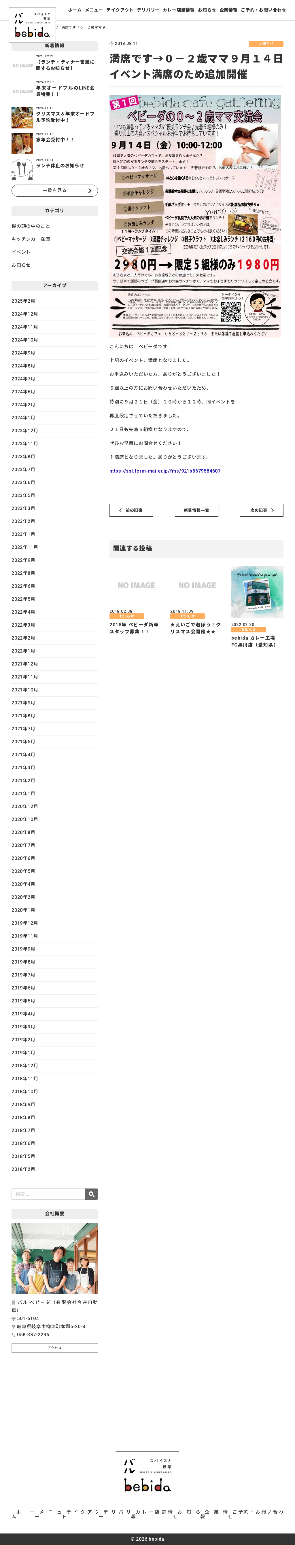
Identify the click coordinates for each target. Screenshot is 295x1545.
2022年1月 (23, 651)
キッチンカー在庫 (31, 239)
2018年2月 (23, 1169)
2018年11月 (25, 1078)
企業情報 (229, 10)
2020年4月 (23, 884)
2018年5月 (23, 1156)
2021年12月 (25, 664)
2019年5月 (23, 1001)
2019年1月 (23, 1052)
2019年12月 (25, 923)
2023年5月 (23, 495)
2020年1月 (23, 910)
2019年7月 (23, 975)
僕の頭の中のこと (31, 226)
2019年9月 (23, 949)
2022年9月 (23, 560)
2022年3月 (23, 625)
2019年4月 (23, 1014)
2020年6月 (23, 858)
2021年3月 (23, 767)
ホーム (75, 10)
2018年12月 (25, 1065)
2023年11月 (25, 443)
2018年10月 (25, 1091)
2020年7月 (23, 845)
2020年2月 (23, 897)
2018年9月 (23, 1104)
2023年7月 (23, 469)
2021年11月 (25, 677)
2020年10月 (25, 819)
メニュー (94, 10)
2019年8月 (23, 962)
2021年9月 (23, 703)
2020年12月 (25, 806)
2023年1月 (23, 534)
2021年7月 (23, 728)
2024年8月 (23, 366)
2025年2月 (23, 301)
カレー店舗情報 (179, 10)
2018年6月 (23, 1143)
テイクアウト (120, 10)
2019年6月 (23, 988)
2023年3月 (23, 508)
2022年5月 (23, 599)
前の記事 (134, 510)
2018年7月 (23, 1130)
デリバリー (148, 10)
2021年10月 (25, 690)
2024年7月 (23, 379)
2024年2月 (23, 404)
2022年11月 (25, 547)
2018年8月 (23, 1117)
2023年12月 (25, 430)
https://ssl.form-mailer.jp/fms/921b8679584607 (165, 471)
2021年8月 (23, 716)
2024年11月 (25, 327)
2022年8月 (23, 573)
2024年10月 (25, 340)
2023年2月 (23, 521)
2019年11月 (25, 936)
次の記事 (258, 510)
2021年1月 (23, 793)
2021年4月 (23, 754)
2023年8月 (23, 456)
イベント (21, 252)
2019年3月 (23, 1027)
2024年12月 (25, 314)
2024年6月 (23, 392)
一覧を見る (55, 190)
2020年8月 (23, 832)
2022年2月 (23, 638)
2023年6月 (23, 482)
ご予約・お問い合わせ (263, 10)
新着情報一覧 (196, 510)
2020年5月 (23, 871)
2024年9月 (23, 353)
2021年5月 (23, 741)
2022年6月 (23, 586)
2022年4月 (23, 612)
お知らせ (207, 10)
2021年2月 (23, 780)
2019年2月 (23, 1039)
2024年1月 (23, 417)
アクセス (55, 1348)
